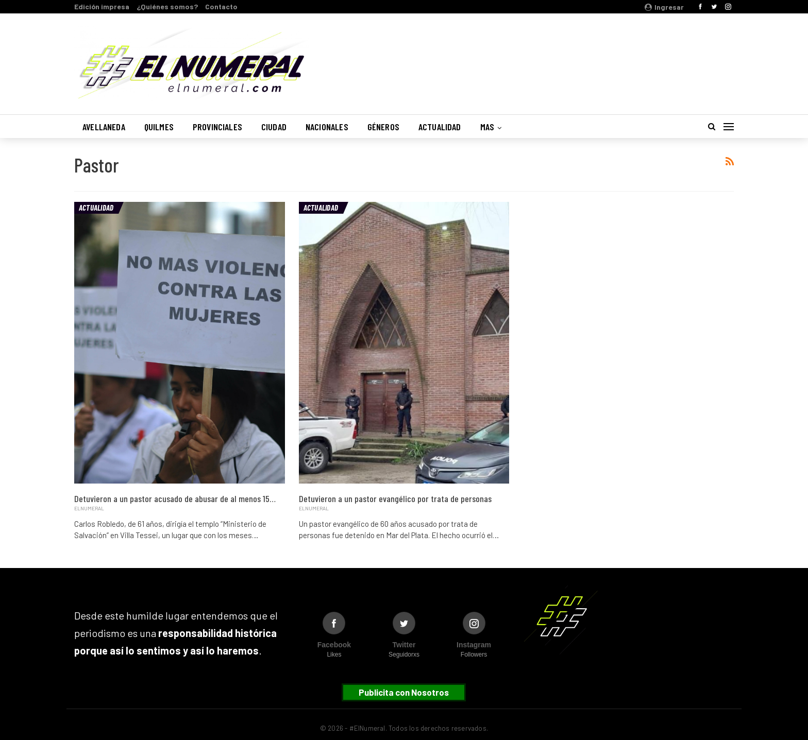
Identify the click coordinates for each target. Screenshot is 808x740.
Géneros (383, 126)
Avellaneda (103, 126)
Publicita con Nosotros (404, 692)
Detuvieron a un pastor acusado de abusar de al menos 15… (175, 498)
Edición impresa (101, 6)
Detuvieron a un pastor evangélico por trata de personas (395, 498)
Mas (487, 126)
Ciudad (274, 126)
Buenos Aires (601, 58)
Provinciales (217, 126)
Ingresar (664, 7)
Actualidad (439, 126)
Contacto (221, 6)
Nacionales (327, 126)
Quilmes (159, 126)
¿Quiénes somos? (167, 6)
